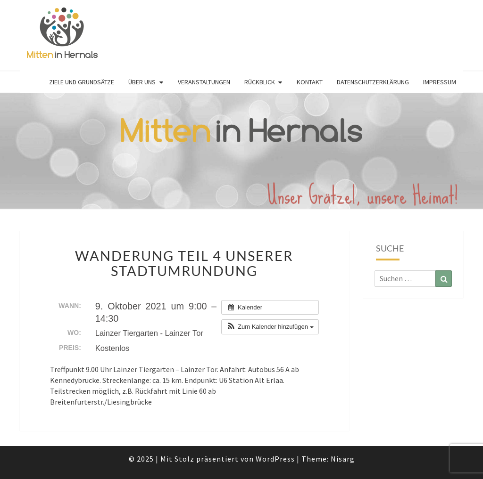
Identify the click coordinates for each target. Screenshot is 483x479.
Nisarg (343, 458)
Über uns (142, 82)
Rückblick (259, 82)
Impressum (439, 82)
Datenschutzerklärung (373, 82)
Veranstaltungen (204, 82)
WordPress (275, 458)
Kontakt (310, 82)
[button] (270, 327)
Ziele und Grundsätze (81, 82)
